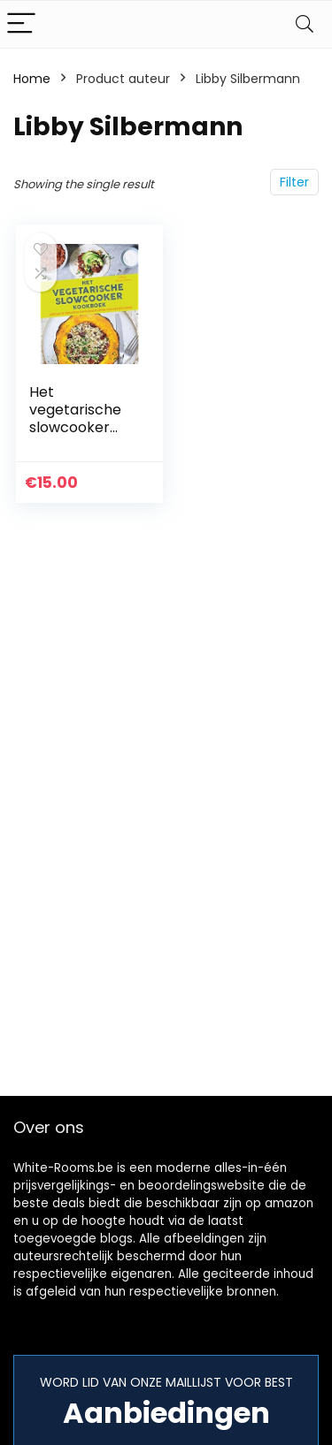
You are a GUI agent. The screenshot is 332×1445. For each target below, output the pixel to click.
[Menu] (21, 24)
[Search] (304, 24)
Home (31, 78)
